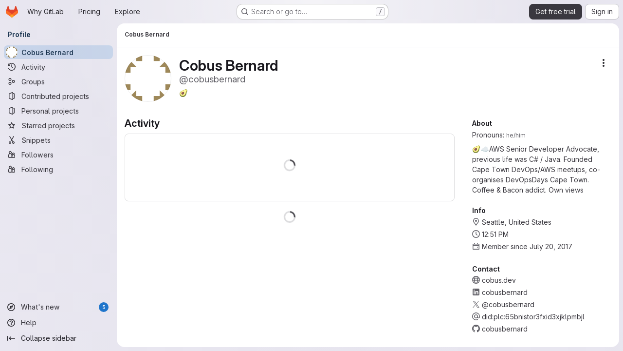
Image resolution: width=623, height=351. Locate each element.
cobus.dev (499, 280)
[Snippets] (58, 140)
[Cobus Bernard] (58, 52)
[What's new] (58, 307)
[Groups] (58, 81)
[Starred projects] (58, 125)
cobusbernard (505, 292)
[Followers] (58, 154)
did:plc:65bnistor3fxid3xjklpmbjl (533, 316)
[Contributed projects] (58, 96)
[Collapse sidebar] (58, 338)
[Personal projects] (58, 110)
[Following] (58, 169)
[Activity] (58, 67)
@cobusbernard (508, 304)
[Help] (58, 323)
